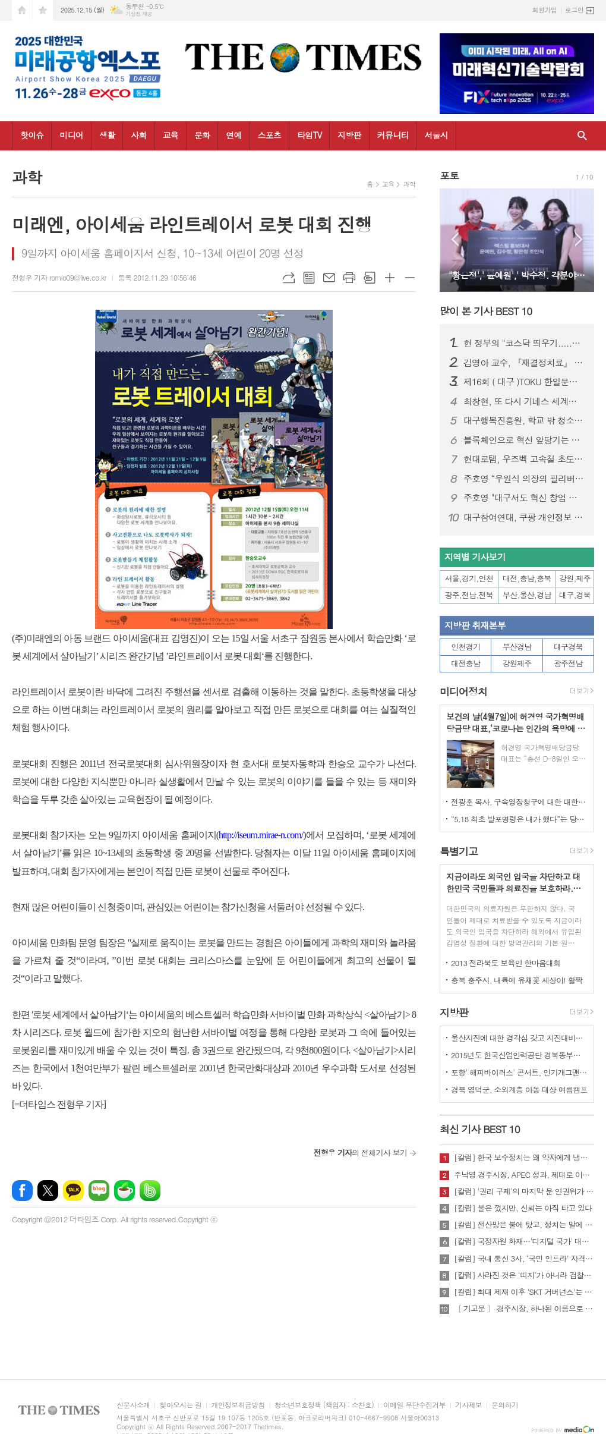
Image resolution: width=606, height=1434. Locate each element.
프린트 (349, 278)
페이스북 (22, 1190)
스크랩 (369, 278)
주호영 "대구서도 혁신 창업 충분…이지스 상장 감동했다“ (524, 498)
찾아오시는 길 (180, 1405)
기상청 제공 (138, 14)
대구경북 (568, 646)
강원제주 (517, 663)
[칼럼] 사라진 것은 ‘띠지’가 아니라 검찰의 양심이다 (524, 1275)
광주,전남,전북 (469, 594)
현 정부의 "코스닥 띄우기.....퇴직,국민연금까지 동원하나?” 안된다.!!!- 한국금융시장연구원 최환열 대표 (524, 343)
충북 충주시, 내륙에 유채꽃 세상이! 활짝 (516, 980)
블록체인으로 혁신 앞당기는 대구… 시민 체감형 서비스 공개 (524, 440)
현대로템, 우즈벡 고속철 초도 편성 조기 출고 (524, 459)
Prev (455, 239)
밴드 (150, 1190)
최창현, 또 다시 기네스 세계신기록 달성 (524, 401)
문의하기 (504, 1405)
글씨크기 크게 (390, 278)
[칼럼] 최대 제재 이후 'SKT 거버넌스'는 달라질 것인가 (524, 1292)
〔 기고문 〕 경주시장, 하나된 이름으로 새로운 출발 (524, 1308)
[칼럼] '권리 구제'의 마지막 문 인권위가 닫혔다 (524, 1191)
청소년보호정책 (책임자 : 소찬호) (324, 1405)
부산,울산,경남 (527, 594)
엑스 (47, 1190)
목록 (309, 278)
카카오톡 (73, 1190)
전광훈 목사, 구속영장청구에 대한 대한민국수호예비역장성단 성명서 (519, 801)
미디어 (71, 135)
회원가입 (544, 9)
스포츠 (269, 135)
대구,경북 (575, 594)
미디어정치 (463, 691)
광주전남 (568, 663)
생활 (107, 135)
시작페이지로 (22, 10)
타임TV (309, 135)
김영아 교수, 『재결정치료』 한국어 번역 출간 (524, 363)
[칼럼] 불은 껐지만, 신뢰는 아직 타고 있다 (523, 1208)
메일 (329, 278)
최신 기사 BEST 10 (480, 1129)
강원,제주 (575, 578)
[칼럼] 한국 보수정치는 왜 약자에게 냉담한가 (524, 1157)
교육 (170, 135)
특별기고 (459, 851)
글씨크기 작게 (410, 278)
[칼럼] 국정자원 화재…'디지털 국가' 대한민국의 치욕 (524, 1241)
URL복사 (289, 278)
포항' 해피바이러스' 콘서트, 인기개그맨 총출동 (519, 1072)
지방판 (349, 135)
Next (579, 239)
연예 (233, 135)
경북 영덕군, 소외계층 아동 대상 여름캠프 (519, 1089)
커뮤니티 (393, 135)
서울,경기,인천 (469, 578)
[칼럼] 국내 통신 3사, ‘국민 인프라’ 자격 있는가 (524, 1258)
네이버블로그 (99, 1190)
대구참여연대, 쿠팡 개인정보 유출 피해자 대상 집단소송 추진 (524, 517)
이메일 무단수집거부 (414, 1405)
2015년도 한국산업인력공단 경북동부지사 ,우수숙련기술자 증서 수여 (519, 1055)
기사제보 (468, 1405)
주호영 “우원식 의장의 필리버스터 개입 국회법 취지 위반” (524, 479)
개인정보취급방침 (237, 1405)
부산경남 (517, 646)
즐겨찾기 (43, 10)
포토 (449, 175)
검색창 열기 (582, 135)
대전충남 (465, 663)
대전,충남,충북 (527, 578)
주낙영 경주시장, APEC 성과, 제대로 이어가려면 (524, 1174)
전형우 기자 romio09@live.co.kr (59, 277)
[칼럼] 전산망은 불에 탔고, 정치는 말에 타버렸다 (524, 1224)
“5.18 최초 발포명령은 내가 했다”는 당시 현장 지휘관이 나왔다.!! (519, 819)
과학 (409, 184)
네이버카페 (124, 1190)
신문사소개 (133, 1405)
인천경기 (465, 646)
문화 (202, 135)
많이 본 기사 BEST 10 (486, 311)
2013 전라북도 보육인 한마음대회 (506, 962)
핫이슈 (31, 135)
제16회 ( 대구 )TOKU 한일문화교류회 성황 (524, 382)
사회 (138, 135)
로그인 (574, 9)
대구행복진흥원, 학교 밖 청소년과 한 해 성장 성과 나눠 (524, 420)
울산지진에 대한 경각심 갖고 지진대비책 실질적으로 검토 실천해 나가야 (519, 1037)
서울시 (435, 135)
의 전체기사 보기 (360, 1152)
